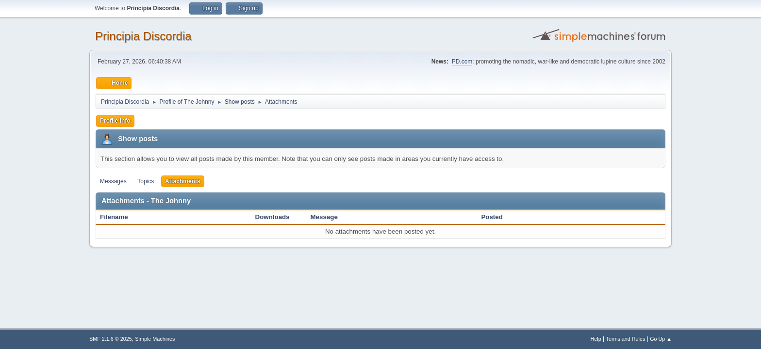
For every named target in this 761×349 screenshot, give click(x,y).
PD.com (462, 61)
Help (596, 339)
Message (324, 217)
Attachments (182, 181)
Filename (119, 217)
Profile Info (115, 120)
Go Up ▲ (661, 339)
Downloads (272, 217)
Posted (491, 217)
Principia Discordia (143, 36)
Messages (113, 181)
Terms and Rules (625, 339)
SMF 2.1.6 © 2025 (110, 339)
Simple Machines (155, 339)
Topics (145, 181)
